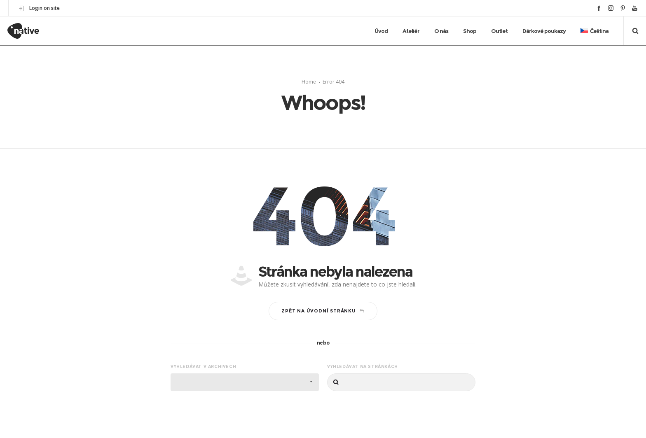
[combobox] (245, 382)
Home (309, 81)
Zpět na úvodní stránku (322, 311)
